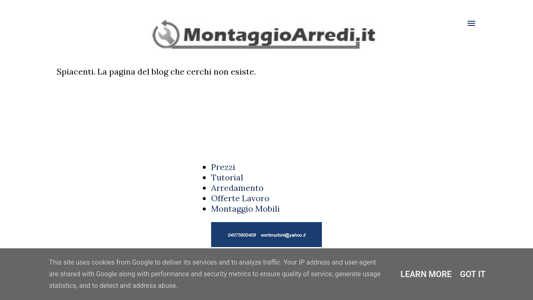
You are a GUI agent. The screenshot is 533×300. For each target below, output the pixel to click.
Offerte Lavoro (240, 198)
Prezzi (223, 167)
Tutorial (227, 177)
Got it (473, 274)
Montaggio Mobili (245, 208)
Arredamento (237, 187)
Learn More (426, 274)
